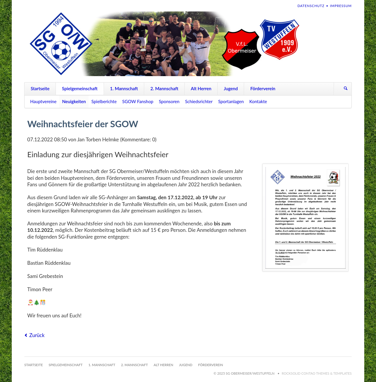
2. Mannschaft (164, 88)
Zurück (37, 335)
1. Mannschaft (124, 88)
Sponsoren (169, 101)
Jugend (231, 88)
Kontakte (258, 101)
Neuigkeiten (74, 101)
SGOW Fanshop (137, 101)
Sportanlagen (231, 101)
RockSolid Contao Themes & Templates (317, 373)
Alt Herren (201, 88)
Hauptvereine (43, 101)
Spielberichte (104, 101)
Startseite (40, 88)
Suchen (345, 89)
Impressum (341, 6)
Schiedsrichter (199, 101)
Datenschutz (311, 6)
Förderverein (262, 88)
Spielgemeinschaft (80, 88)
